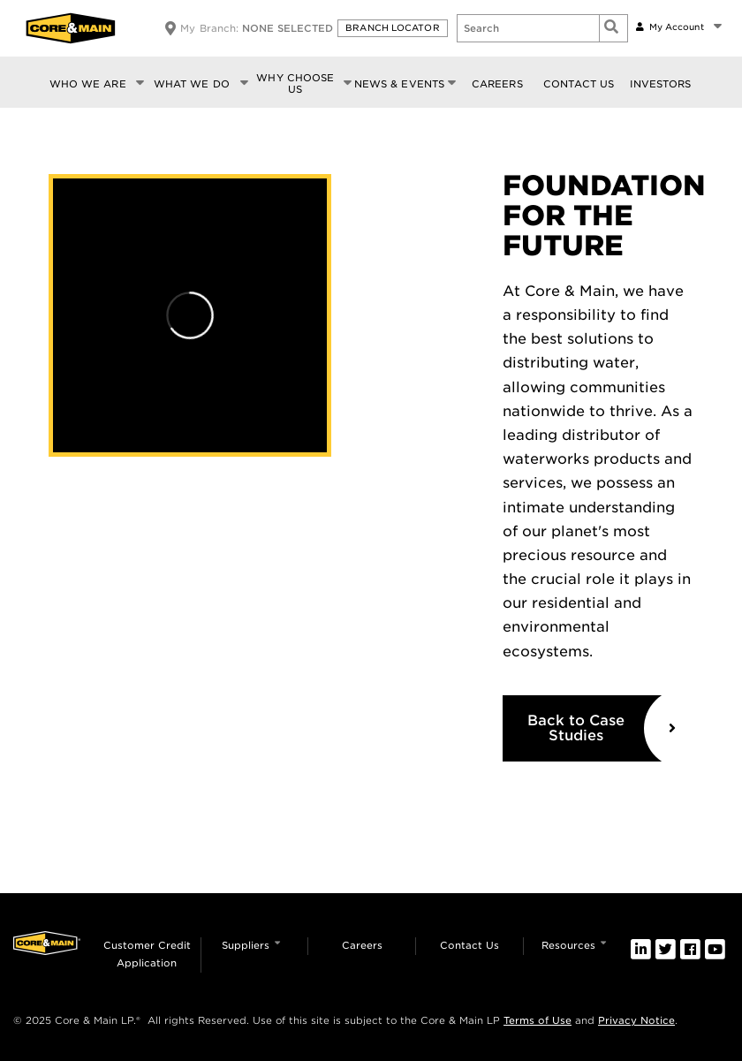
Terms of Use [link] (538, 1020)
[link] (641, 948)
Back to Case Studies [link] (576, 728)
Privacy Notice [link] (636, 1020)
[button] (394, 28)
